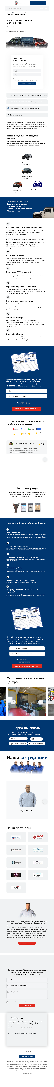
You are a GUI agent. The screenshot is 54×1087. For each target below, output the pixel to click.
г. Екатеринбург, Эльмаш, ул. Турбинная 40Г (23, 1033)
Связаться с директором (27, 943)
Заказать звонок (38, 3)
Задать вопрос (27, 1005)
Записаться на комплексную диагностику (26, 408)
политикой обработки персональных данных (26, 80)
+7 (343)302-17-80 (43, 9)
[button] (45, 459)
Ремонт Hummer (18, 13)
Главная (8, 13)
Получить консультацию (27, 83)
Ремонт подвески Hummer (33, 13)
